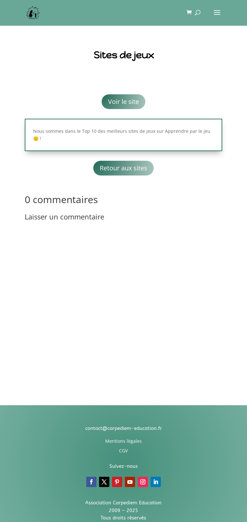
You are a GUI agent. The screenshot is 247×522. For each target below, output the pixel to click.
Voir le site (123, 101)
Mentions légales (123, 441)
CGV (123, 451)
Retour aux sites (123, 168)
